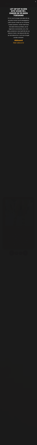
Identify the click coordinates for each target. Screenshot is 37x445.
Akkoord (18, 40)
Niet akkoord (18, 43)
